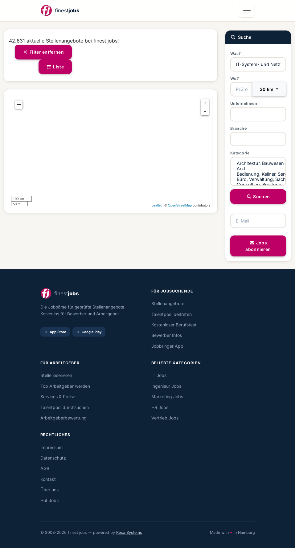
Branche (238, 128)
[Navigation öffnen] (247, 11)
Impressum (51, 447)
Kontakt (48, 479)
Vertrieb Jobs (164, 417)
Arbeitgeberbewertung (63, 417)
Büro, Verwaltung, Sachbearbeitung (258, 179)
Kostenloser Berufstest (173, 324)
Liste (55, 66)
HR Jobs (159, 407)
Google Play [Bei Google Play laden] (89, 332)
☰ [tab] (19, 104)
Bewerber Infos (166, 335)
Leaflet (156, 205)
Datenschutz (53, 457)
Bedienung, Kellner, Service (258, 174)
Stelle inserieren (56, 375)
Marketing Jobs (167, 396)
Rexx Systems (129, 532)
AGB (44, 468)
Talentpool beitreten (171, 314)
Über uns (49, 489)
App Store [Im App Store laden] (55, 332)
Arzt (258, 168)
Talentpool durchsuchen (64, 407)
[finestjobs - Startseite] (59, 10)
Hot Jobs (49, 500)
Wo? (234, 78)
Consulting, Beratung (258, 184)
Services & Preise (57, 396)
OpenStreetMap (180, 205)
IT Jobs (158, 375)
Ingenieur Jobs (166, 386)
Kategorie (240, 153)
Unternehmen (243, 103)
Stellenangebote (167, 303)
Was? (235, 53)
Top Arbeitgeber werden (65, 386)
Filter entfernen (43, 52)
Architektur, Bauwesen (258, 163)
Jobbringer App (167, 346)
